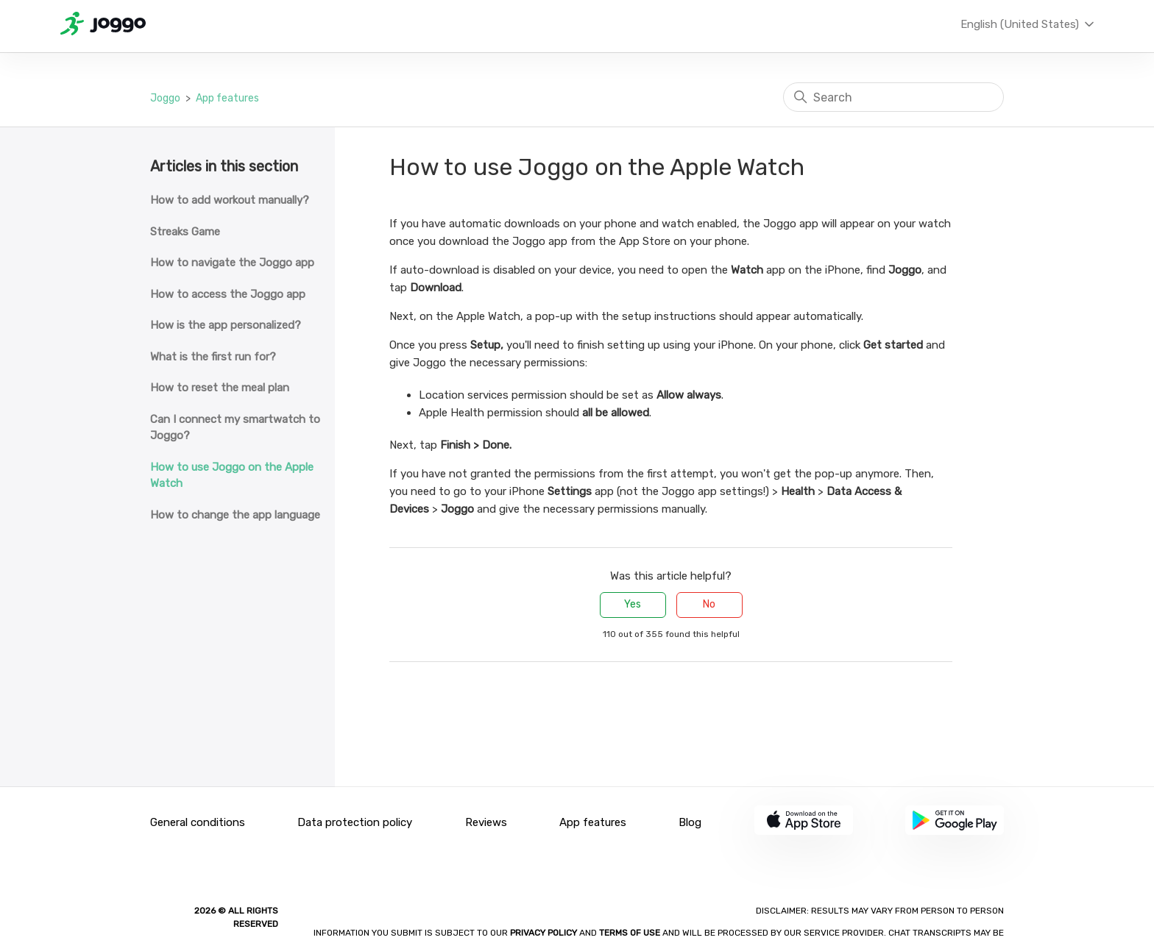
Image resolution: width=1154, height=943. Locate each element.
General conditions (197, 822)
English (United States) (1028, 24)
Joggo (165, 98)
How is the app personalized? (225, 325)
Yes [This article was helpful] (632, 604)
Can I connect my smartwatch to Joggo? (235, 428)
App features (227, 98)
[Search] (893, 97)
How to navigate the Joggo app (232, 262)
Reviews (486, 822)
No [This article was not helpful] (709, 604)
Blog (690, 822)
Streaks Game (185, 231)
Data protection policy (354, 822)
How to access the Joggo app (227, 294)
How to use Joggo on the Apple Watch (232, 475)
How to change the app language (235, 515)
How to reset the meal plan (219, 387)
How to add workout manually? (229, 200)
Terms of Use (629, 933)
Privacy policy (544, 933)
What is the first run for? (213, 356)
